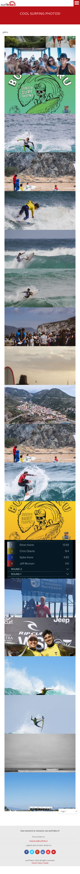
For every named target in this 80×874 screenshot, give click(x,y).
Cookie (45, 863)
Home (34, 863)
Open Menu (77, 3)
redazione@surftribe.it (38, 841)
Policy (39, 863)
